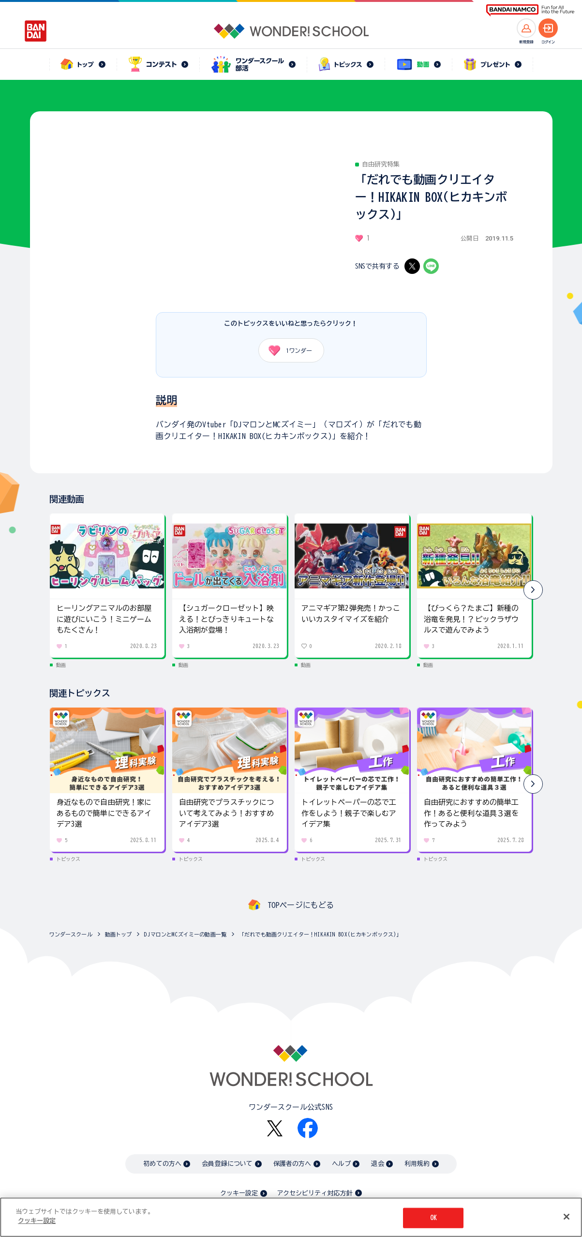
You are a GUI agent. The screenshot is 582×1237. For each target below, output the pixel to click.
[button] (533, 590)
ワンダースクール (70, 934)
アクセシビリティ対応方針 (315, 1193)
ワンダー (287, 350)
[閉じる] (566, 1216)
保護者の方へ (292, 1164)
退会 (377, 1164)
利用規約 (417, 1164)
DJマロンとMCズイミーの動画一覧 (185, 934)
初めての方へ (162, 1164)
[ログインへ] (548, 28)
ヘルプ (341, 1164)
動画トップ (118, 934)
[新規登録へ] (526, 28)
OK (433, 1218)
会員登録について (227, 1164)
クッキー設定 (239, 1193)
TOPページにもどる (301, 905)
